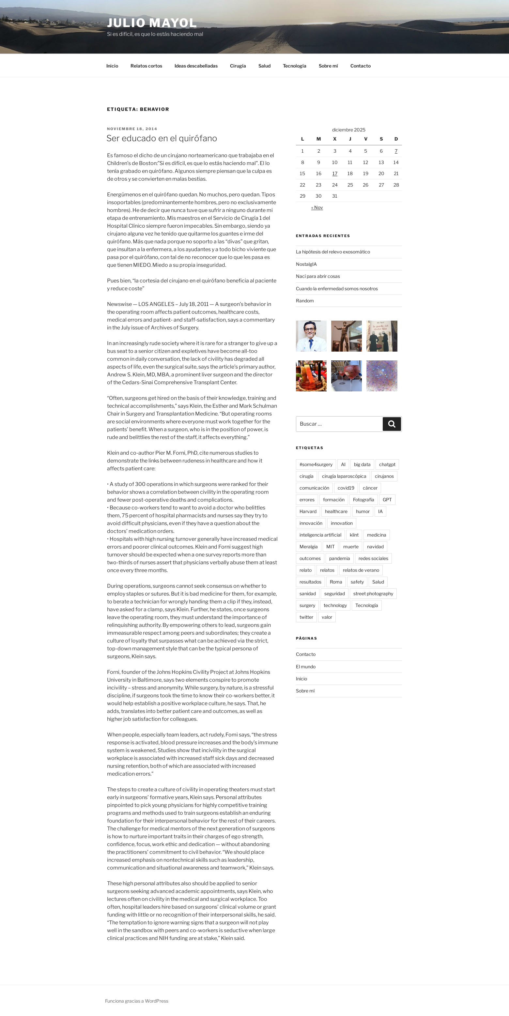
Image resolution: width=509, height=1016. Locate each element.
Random (305, 300)
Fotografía (363, 499)
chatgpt (387, 464)
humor (363, 511)
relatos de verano (361, 570)
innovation (342, 523)
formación (334, 499)
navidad (375, 546)
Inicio (112, 65)
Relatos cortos (146, 65)
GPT (387, 499)
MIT (330, 546)
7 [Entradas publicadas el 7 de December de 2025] (396, 151)
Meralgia (309, 546)
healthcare (336, 511)
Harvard (308, 511)
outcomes (310, 558)
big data (362, 464)
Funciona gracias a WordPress (136, 1001)
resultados (310, 581)
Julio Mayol (152, 23)
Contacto (360, 65)
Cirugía (238, 65)
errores (307, 499)
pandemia (339, 558)
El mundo (306, 666)
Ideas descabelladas (196, 65)
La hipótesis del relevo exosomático (333, 251)
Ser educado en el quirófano (161, 138)
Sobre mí (328, 65)
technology (335, 605)
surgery (307, 605)
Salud (264, 65)
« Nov (317, 207)
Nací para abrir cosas (318, 276)
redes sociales (373, 558)
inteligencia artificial (320, 535)
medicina (376, 535)
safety (357, 581)
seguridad (334, 593)
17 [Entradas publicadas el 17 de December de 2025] (334, 173)
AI (343, 464)
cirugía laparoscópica (344, 476)
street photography (373, 593)
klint (354, 535)
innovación (311, 523)
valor (327, 617)
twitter (306, 617)
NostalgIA (306, 264)
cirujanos (384, 476)
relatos (327, 570)
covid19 (346, 488)
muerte (351, 546)
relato (306, 570)
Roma (336, 581)
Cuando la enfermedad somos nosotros (337, 288)
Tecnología (294, 65)
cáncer (370, 488)
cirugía (307, 476)
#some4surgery (316, 464)
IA (380, 511)
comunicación (314, 488)
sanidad (308, 593)
